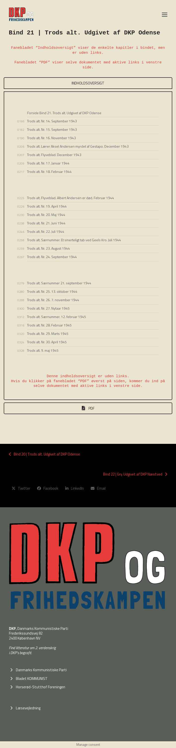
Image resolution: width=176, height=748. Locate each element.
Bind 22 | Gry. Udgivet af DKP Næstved (135, 474)
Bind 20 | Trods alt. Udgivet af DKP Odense (44, 454)
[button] (164, 14)
